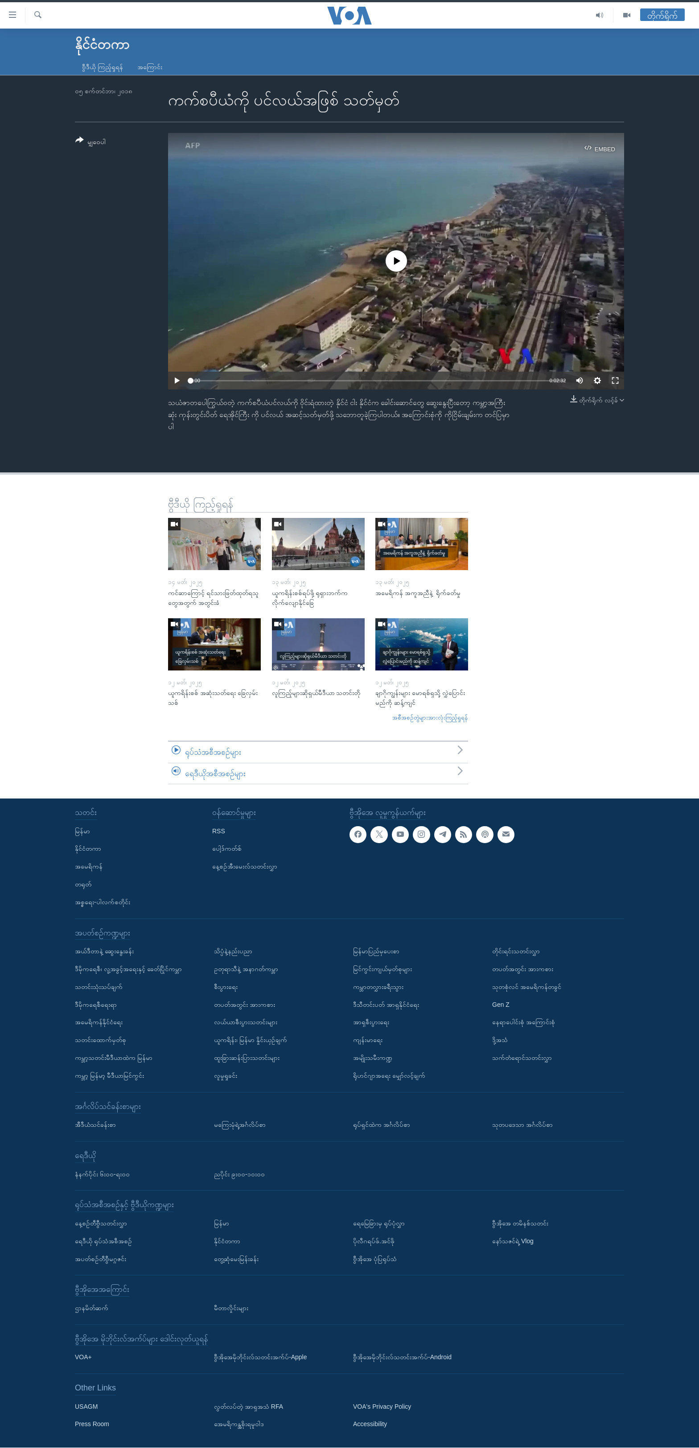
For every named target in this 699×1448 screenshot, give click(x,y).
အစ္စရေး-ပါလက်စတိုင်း (102, 902)
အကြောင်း (149, 66)
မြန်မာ (82, 831)
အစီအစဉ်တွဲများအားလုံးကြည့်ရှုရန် (430, 717)
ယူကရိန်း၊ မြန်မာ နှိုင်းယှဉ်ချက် (250, 1039)
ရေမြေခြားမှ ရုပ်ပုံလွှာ (379, 1223)
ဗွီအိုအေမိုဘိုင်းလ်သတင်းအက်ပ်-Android (402, 1357)
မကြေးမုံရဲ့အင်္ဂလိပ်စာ (240, 1124)
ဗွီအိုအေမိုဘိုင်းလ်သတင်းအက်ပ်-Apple (260, 1357)
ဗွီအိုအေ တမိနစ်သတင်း (520, 1223)
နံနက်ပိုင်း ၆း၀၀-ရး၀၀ (102, 1174)
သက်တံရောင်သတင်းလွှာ (522, 1057)
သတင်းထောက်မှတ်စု (100, 1039)
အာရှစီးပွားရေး (371, 1022)
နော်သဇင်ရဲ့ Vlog (513, 1241)
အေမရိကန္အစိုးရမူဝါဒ (239, 1424)
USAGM (86, 1406)
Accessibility (370, 1424)
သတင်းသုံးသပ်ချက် (99, 986)
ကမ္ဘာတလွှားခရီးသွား (378, 986)
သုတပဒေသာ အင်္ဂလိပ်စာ (522, 1124)
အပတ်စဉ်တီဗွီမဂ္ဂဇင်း (100, 1258)
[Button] (90, 142)
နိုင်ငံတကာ (88, 848)
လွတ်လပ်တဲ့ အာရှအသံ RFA (248, 1406)
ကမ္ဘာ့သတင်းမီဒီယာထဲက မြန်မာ (113, 1057)
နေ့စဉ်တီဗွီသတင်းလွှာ (101, 1223)
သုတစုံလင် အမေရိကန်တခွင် (526, 986)
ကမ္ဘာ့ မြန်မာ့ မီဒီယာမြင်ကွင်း (109, 1075)
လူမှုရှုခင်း (225, 1075)
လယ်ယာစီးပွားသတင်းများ (245, 1022)
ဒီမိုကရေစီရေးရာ (96, 1004)
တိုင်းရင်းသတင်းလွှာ (516, 951)
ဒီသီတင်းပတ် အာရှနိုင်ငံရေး (386, 1004)
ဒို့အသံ (500, 1039)
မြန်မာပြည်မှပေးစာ (376, 951)
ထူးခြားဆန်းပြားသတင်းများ (247, 1057)
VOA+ (83, 1357)
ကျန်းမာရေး (367, 1039)
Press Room (92, 1424)
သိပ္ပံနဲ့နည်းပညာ (233, 951)
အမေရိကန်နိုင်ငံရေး (99, 1022)
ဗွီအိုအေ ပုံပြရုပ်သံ (375, 1258)
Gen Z (501, 1004)
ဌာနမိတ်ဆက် (91, 1307)
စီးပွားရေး (226, 986)
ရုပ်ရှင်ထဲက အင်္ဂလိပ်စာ (381, 1124)
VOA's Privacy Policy (382, 1406)
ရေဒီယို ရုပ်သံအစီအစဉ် (103, 1241)
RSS (218, 831)
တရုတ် (83, 884)
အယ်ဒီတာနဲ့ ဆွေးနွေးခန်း (104, 951)
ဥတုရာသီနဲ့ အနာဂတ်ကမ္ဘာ (246, 968)
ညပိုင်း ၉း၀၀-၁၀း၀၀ (239, 1174)
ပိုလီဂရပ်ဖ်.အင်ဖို (374, 1241)
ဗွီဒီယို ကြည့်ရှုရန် (102, 66)
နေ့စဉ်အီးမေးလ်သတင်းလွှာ (244, 866)
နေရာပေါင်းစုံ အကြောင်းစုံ (523, 1022)
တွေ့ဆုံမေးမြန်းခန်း (236, 1258)
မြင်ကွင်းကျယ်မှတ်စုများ (382, 968)
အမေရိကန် (89, 866)
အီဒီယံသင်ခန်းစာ (95, 1124)
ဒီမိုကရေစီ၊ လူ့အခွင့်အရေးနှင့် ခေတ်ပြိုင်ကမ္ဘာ (128, 968)
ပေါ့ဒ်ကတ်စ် (227, 848)
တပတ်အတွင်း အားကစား (244, 1004)
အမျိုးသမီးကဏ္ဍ (372, 1057)
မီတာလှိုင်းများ (231, 1307)
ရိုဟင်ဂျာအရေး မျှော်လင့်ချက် (389, 1075)
